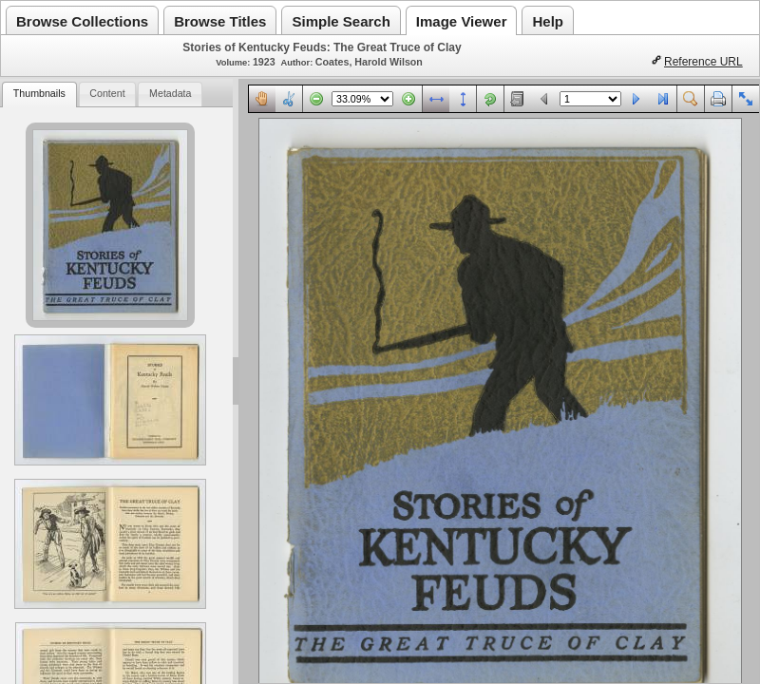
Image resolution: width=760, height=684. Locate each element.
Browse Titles (220, 21)
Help (547, 21)
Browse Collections (82, 21)
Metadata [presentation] (170, 93)
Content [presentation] (106, 93)
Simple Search (341, 21)
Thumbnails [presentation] (39, 93)
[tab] (39, 94)
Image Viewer (461, 21)
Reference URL (703, 61)
